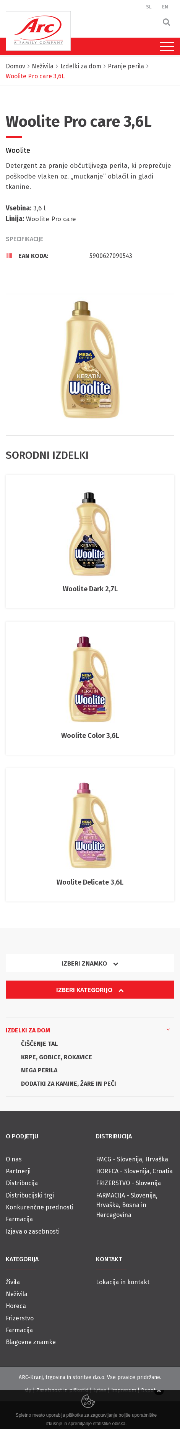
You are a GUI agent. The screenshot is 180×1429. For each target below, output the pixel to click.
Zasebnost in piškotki (62, 1390)
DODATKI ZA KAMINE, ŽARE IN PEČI (68, 1083)
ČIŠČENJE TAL (39, 1043)
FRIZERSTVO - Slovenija (128, 1183)
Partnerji (18, 1171)
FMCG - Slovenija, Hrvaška (132, 1159)
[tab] (69, 256)
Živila (13, 1282)
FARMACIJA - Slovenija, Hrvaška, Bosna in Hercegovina (126, 1205)
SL (149, 7)
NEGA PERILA (39, 1070)
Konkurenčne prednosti (39, 1207)
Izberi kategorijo (89, 990)
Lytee (99, 1390)
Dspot (148, 1390)
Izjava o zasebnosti (33, 1231)
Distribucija (22, 1183)
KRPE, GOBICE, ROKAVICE (56, 1057)
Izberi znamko (90, 963)
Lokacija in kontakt (122, 1282)
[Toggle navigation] (165, 46)
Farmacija (19, 1219)
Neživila (17, 1294)
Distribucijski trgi (30, 1195)
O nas (14, 1159)
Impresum (123, 1390)
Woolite (18, 150)
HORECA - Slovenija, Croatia (134, 1171)
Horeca (16, 1306)
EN (165, 7)
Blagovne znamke (31, 1342)
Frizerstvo (20, 1318)
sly (27, 1390)
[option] (90, 359)
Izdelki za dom (88, 1029)
